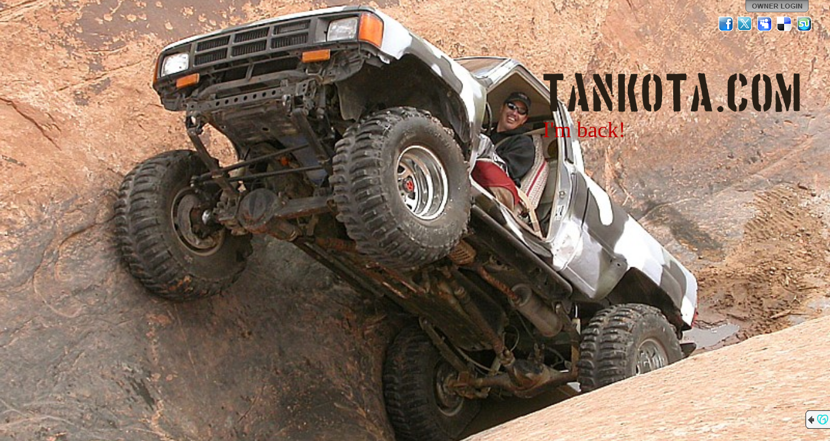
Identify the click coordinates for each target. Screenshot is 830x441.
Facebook (725, 23)
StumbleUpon (804, 23)
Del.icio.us (784, 23)
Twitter (745, 23)
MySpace (765, 23)
